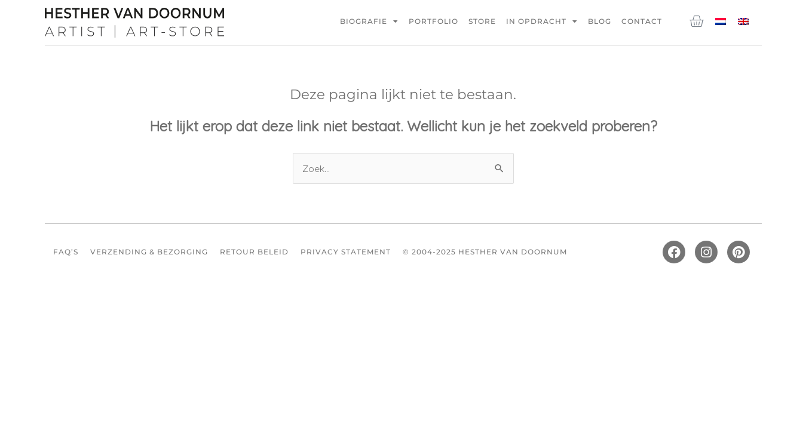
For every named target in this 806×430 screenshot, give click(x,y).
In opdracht (542, 21)
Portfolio (433, 21)
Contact (641, 21)
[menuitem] (720, 21)
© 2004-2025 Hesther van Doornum (485, 252)
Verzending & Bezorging (149, 252)
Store (482, 21)
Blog (599, 21)
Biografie (369, 21)
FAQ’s (65, 252)
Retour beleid (254, 252)
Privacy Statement (346, 252)
